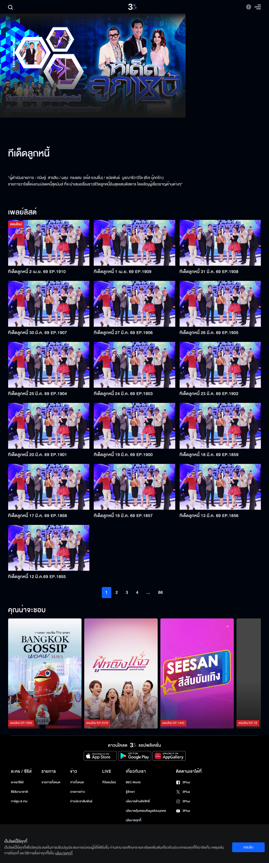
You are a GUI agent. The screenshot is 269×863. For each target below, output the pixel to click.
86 (160, 592)
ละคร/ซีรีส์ (17, 782)
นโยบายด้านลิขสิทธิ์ (138, 801)
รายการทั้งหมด (50, 782)
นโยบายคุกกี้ (133, 820)
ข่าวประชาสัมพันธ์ (81, 801)
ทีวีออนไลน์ (109, 782)
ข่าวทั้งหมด (77, 782)
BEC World (133, 782)
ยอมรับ (248, 847)
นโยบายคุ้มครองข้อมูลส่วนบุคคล (146, 810)
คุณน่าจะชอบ (27, 610)
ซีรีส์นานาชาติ (19, 791)
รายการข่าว (77, 791)
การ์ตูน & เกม (19, 801)
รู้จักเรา (130, 791)
